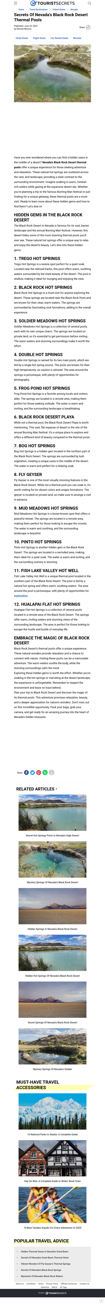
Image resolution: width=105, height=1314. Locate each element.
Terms (41, 1284)
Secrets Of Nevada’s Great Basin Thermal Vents (45, 1257)
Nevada (77, 38)
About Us (20, 1284)
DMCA (54, 1287)
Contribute (30, 1284)
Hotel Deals (22, 38)
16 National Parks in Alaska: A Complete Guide (52, 1134)
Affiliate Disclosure (69, 1284)
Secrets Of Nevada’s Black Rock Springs (41, 1270)
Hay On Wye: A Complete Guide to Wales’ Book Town (52, 1181)
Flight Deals (39, 38)
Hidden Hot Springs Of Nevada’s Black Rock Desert (52, 975)
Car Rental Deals (59, 38)
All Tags (63, 1287)
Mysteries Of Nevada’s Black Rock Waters (42, 1276)
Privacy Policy (52, 1284)
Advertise (45, 1287)
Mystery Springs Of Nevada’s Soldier (52, 1069)
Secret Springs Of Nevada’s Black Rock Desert (52, 1022)
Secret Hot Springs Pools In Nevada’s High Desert (52, 835)
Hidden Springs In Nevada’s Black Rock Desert (52, 929)
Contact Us (84, 1284)
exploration (21, 595)
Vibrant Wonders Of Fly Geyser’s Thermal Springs (45, 1263)
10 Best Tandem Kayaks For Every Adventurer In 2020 (52, 1227)
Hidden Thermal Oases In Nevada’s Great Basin (44, 1251)
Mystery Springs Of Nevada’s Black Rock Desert (52, 882)
